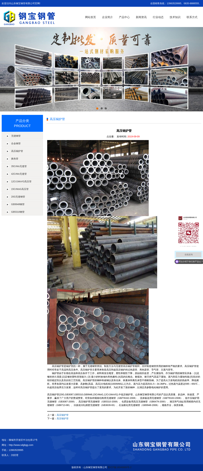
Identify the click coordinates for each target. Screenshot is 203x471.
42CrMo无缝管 (19, 173)
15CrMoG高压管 (20, 189)
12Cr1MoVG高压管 (21, 181)
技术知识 (175, 17)
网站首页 (90, 17)
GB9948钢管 (18, 204)
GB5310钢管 (18, 211)
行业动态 (158, 17)
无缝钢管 (16, 135)
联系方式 (192, 17)
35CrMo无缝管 (19, 166)
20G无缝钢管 (18, 196)
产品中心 (124, 17)
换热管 (14, 158)
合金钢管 (16, 143)
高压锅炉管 (17, 151)
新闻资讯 (141, 17)
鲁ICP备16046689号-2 (119, 467)
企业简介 (107, 17)
